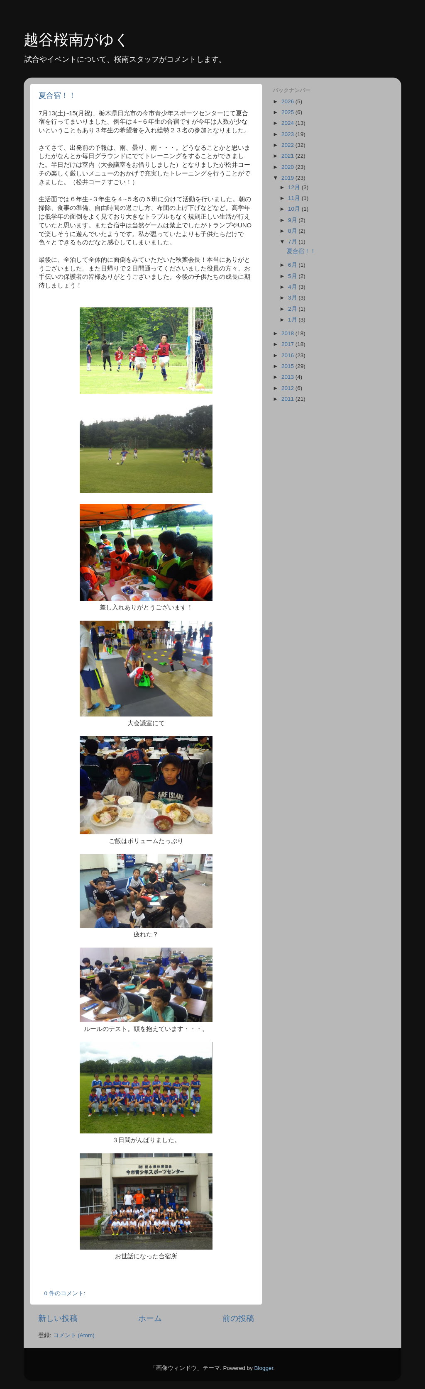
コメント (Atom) (74, 1335)
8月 (293, 231)
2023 (288, 134)
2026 (288, 101)
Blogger (263, 1368)
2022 (288, 145)
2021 (288, 156)
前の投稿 (238, 1318)
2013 (288, 377)
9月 (293, 220)
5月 (293, 276)
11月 (295, 198)
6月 (293, 265)
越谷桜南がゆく (76, 39)
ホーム (150, 1318)
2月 (293, 309)
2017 (288, 344)
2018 (288, 333)
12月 (295, 187)
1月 (293, 320)
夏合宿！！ (57, 95)
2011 (288, 399)
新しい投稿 (58, 1318)
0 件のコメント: (65, 1293)
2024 (288, 123)
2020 (288, 167)
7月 (293, 242)
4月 (293, 287)
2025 (288, 112)
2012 (288, 388)
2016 (288, 355)
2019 (288, 178)
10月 (295, 209)
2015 (288, 366)
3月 (293, 298)
